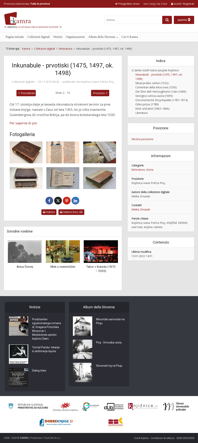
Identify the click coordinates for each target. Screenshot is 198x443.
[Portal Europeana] (91, 407)
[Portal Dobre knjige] (56, 422)
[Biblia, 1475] (26, 152)
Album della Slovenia (101, 36)
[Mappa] (184, 20)
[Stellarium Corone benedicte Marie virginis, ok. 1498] (62, 178)
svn (145, 3)
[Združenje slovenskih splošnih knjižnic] (143, 407)
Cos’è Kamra (130, 36)
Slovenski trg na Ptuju (109, 365)
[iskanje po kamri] (133, 20)
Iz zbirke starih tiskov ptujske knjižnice (155, 70)
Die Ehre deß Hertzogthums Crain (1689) (160, 91)
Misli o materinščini (62, 266)
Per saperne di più (23, 123)
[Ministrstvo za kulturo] (28, 407)
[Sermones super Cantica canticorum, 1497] (99, 152)
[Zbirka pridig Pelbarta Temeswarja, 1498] (99, 178)
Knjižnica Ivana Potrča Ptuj (97, 81)
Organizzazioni (75, 36)
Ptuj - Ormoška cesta (109, 342)
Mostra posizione (142, 139)
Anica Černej (25, 266)
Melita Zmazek (140, 209)
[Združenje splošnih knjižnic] (115, 422)
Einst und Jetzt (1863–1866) (152, 108)
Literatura (141, 113)
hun (165, 3)
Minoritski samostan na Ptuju (110, 321)
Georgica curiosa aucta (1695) (154, 96)
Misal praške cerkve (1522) (152, 83)
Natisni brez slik (71, 212)
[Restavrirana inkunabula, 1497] (26, 178)
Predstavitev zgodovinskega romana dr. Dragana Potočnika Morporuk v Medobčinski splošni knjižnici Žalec (46, 329)
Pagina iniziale (15, 36)
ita (158, 3)
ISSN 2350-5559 (185, 438)
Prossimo (99, 93)
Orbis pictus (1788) (147, 104)
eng (152, 3)
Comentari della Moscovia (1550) (156, 87)
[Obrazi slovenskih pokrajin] (176, 406)
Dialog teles (39, 370)
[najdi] (167, 20)
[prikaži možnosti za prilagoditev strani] (127, 3)
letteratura (138, 169)
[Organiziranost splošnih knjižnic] (66, 406)
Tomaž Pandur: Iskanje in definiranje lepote (46, 349)
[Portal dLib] (114, 406)
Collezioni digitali (38, 36)
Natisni (49, 212)
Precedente (28, 93)
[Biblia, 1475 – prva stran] (62, 152)
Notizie (57, 36)
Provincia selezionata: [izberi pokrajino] (27, 3)
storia (149, 169)
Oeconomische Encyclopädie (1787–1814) (161, 100)
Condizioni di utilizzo (163, 438)
